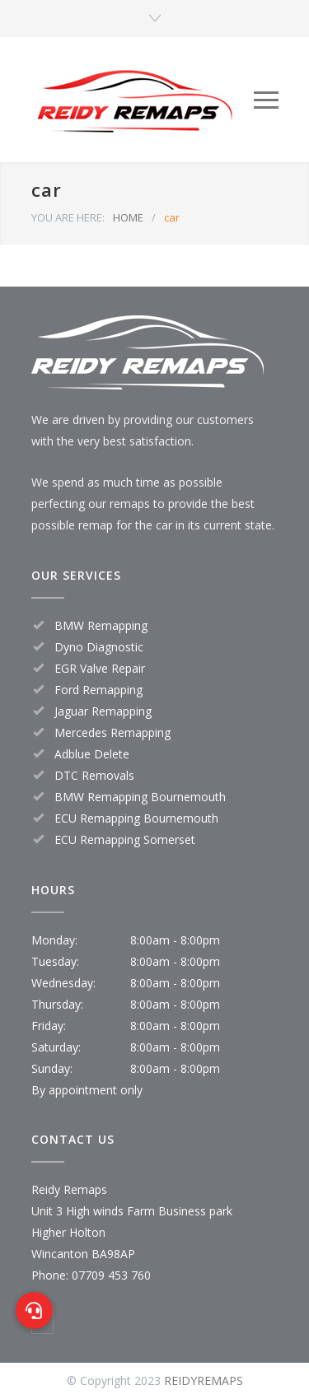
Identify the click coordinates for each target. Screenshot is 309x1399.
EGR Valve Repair (99, 668)
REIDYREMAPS (203, 1380)
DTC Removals (94, 775)
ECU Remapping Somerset (124, 839)
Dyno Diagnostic (98, 647)
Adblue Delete (91, 754)
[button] (34, 1310)
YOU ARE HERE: (68, 217)
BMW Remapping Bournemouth (140, 796)
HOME (128, 217)
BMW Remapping (100, 625)
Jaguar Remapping (103, 711)
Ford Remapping (98, 689)
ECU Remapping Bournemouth (136, 818)
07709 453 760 (111, 1275)
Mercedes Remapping (112, 732)
